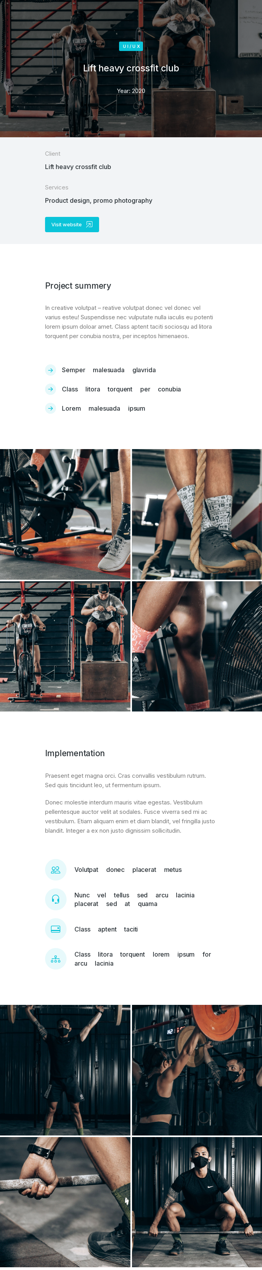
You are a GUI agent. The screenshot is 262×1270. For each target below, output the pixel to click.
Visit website (72, 224)
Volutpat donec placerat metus (128, 869)
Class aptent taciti (106, 929)
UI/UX (132, 46)
